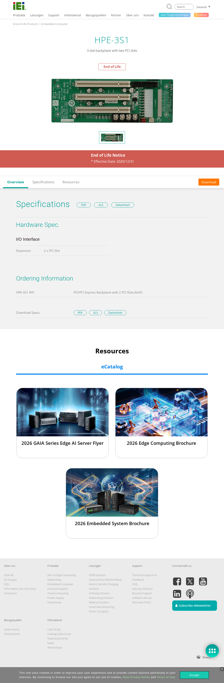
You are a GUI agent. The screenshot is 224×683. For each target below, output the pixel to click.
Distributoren (12, 634)
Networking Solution (101, 598)
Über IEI (8, 575)
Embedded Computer (60, 584)
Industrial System (57, 589)
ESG (6, 584)
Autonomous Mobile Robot (105, 579)
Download (209, 182)
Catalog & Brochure (59, 634)
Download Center (57, 638)
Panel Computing (57, 593)
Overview (15, 182)
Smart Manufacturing (101, 607)
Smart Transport (98, 611)
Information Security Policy (20, 589)
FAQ (134, 584)
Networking (54, 579)
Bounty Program (142, 593)
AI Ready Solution (99, 593)
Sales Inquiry (11, 629)
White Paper (54, 647)
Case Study (54, 629)
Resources (70, 182)
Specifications (43, 182)
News (50, 643)
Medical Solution (99, 602)
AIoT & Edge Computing (61, 575)
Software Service (142, 598)
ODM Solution (97, 575)
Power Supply (55, 598)
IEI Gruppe (10, 579)
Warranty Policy (141, 602)
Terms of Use (166, 677)
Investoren (10, 593)
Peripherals (54, 602)
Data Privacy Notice (136, 677)
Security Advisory (142, 589)
